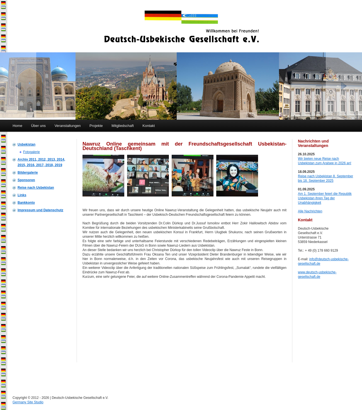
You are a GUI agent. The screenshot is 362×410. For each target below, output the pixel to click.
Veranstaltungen (68, 126)
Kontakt (148, 126)
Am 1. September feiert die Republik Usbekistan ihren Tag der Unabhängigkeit (325, 198)
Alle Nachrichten (310, 211)
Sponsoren (26, 180)
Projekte (96, 126)
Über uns (38, 126)
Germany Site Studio (28, 402)
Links (22, 195)
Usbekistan (26, 144)
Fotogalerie (31, 152)
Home (17, 126)
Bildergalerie (28, 173)
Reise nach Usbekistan (36, 188)
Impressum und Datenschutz (40, 210)
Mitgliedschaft (122, 126)
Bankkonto (26, 203)
